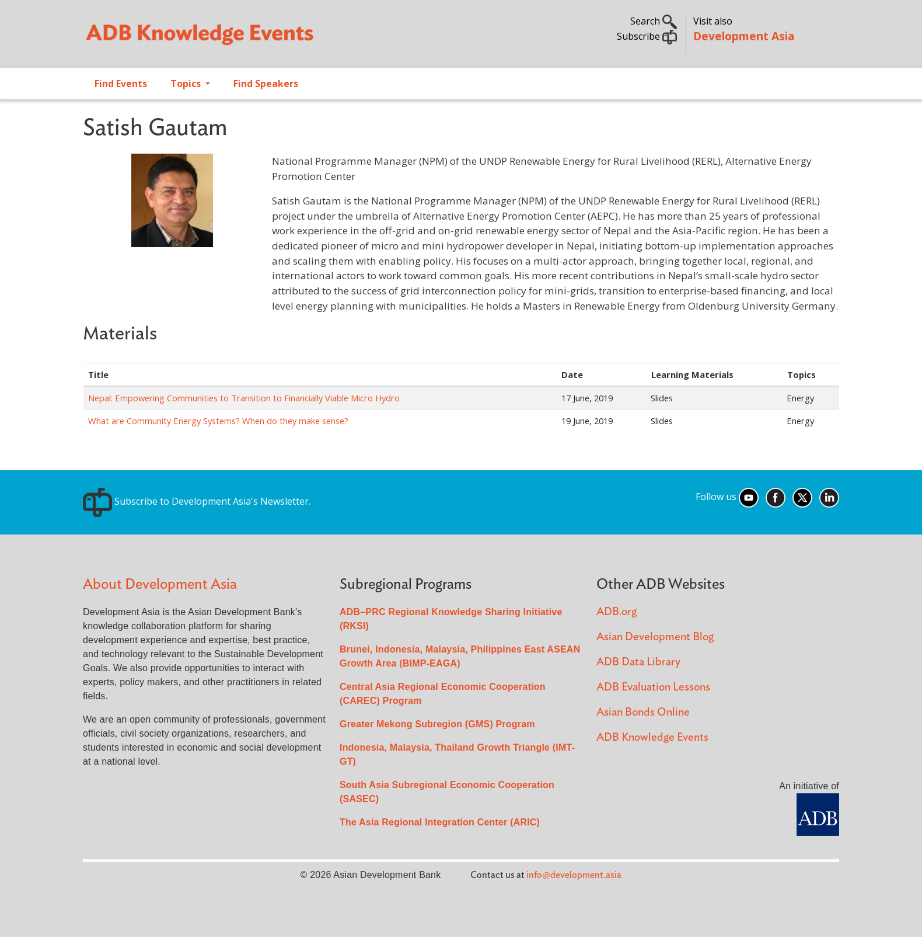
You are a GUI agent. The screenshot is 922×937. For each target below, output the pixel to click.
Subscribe (647, 36)
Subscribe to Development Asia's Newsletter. (196, 501)
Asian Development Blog (655, 637)
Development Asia (743, 36)
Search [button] (653, 21)
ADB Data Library (638, 662)
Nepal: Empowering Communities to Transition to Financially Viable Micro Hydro (244, 398)
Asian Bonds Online (643, 712)
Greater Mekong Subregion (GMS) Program (437, 724)
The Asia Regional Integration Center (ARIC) (440, 822)
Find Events (121, 83)
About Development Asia (160, 584)
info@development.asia (573, 875)
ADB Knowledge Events (652, 737)
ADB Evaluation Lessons (653, 687)
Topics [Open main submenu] (186, 83)
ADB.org (616, 611)
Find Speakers (265, 83)
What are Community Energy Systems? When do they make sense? (218, 420)
